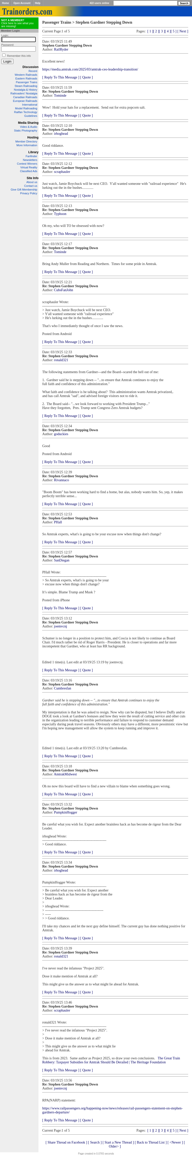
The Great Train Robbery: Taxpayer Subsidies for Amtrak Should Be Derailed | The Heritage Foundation (111, 1060)
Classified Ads (28, 171)
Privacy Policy (28, 193)
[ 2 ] (156, 31)
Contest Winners (27, 163)
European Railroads (25, 100)
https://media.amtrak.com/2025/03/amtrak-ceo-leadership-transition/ (90, 69)
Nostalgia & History (25, 89)
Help (37, 3)
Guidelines (30, 115)
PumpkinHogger (65, 812)
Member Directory (26, 141)
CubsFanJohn (63, 290)
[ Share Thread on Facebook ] (66, 1142)
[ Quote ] (86, 77)
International (29, 104)
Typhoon (60, 214)
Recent (32, 70)
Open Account (22, 3)
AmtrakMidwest (65, 774)
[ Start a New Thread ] (118, 1142)
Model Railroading (26, 108)
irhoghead (61, 134)
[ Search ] (95, 1142)
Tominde (60, 95)
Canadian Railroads (25, 97)
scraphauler (62, 172)
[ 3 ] (162, 31)
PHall (58, 522)
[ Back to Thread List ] (151, 1142)
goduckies (61, 434)
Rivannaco (61, 480)
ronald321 (61, 360)
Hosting (32, 137)
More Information (26, 145)
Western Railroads (26, 74)
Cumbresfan (62, 688)
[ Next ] (182, 31)
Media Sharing (28, 123)
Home (5, 3)
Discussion (30, 67)
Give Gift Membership (24, 189)
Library (33, 152)
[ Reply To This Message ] (60, 77)
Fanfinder (31, 156)
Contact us (30, 185)
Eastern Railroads (26, 78)
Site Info (32, 178)
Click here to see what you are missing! (17, 23)
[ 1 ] (150, 31)
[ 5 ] (173, 31)
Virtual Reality (28, 167)
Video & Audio (28, 126)
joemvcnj (60, 626)
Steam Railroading (26, 85)
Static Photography (25, 130)
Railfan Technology (25, 112)
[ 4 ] (167, 31)
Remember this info (19, 55)
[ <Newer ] (175, 1142)
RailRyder (61, 49)
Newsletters (30, 159)
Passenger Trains (26, 82)
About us (31, 182)
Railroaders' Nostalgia (23, 93)
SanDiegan (61, 560)
